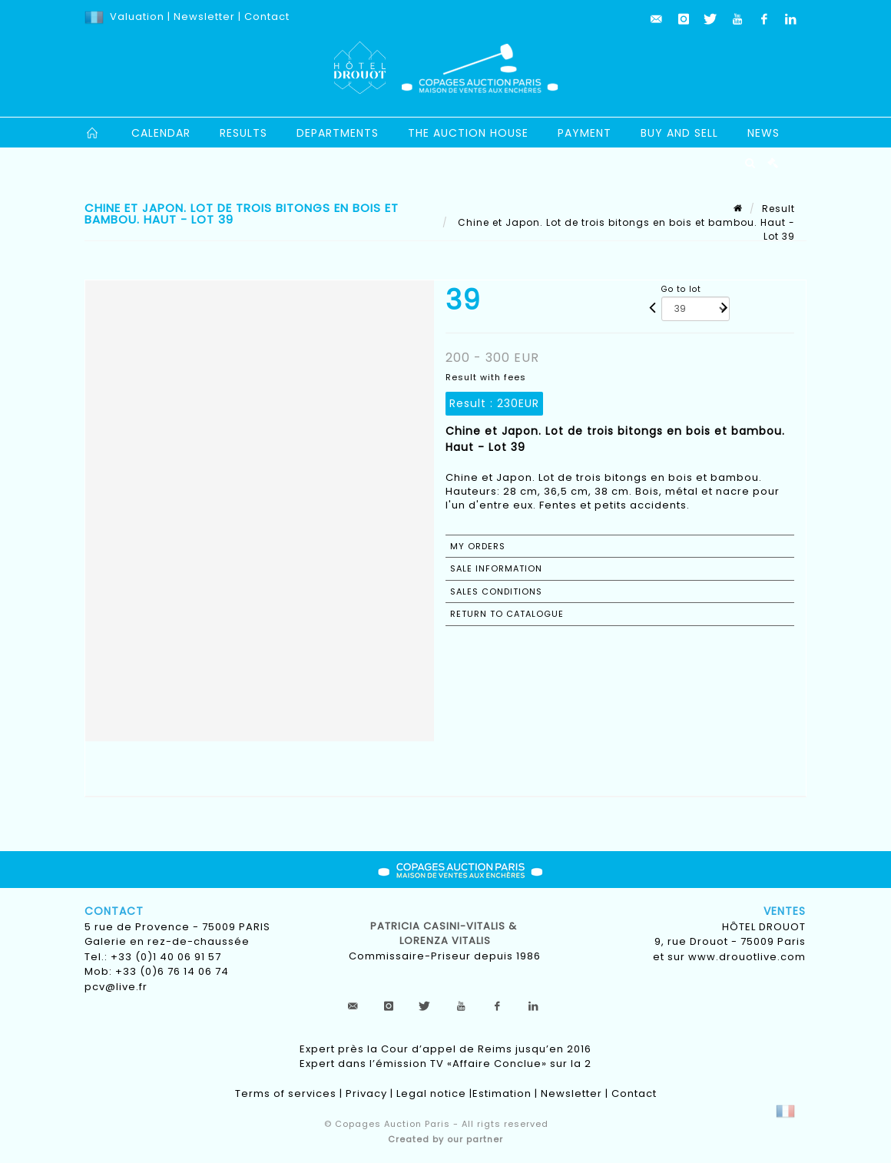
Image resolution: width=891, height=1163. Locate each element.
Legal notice (431, 1093)
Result (778, 208)
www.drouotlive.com (747, 956)
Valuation (137, 16)
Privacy (366, 1093)
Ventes (784, 911)
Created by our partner (445, 1139)
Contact (267, 16)
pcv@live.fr (115, 986)
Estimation (502, 1093)
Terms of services (285, 1093)
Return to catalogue (507, 614)
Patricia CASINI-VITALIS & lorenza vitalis (445, 934)
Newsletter (203, 16)
